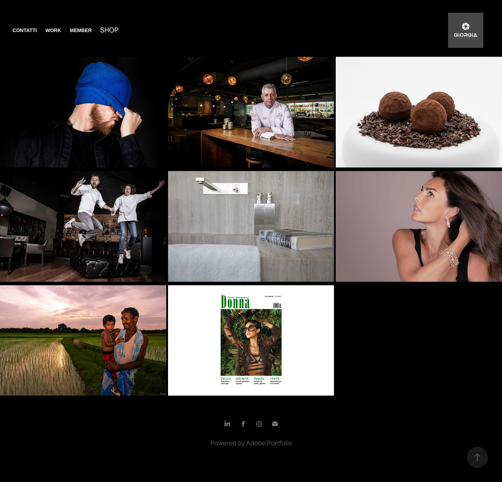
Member (80, 30)
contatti (25, 30)
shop (109, 30)
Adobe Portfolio (269, 443)
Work (53, 30)
